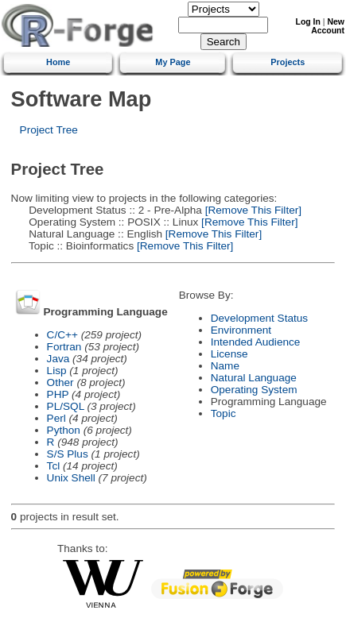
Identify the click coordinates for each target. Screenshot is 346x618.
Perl (56, 418)
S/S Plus (67, 454)
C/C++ (62, 335)
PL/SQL (65, 406)
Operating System (254, 390)
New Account (327, 26)
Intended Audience (256, 342)
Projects (287, 62)
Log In (308, 21)
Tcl (53, 466)
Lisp (57, 371)
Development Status (259, 318)
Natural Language (254, 378)
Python (63, 430)
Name (225, 366)
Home (58, 62)
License (229, 354)
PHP (58, 394)
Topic (223, 413)
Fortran (64, 347)
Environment (241, 330)
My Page (172, 62)
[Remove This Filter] (251, 210)
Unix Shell (71, 478)
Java (58, 359)
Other (60, 382)
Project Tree (49, 130)
